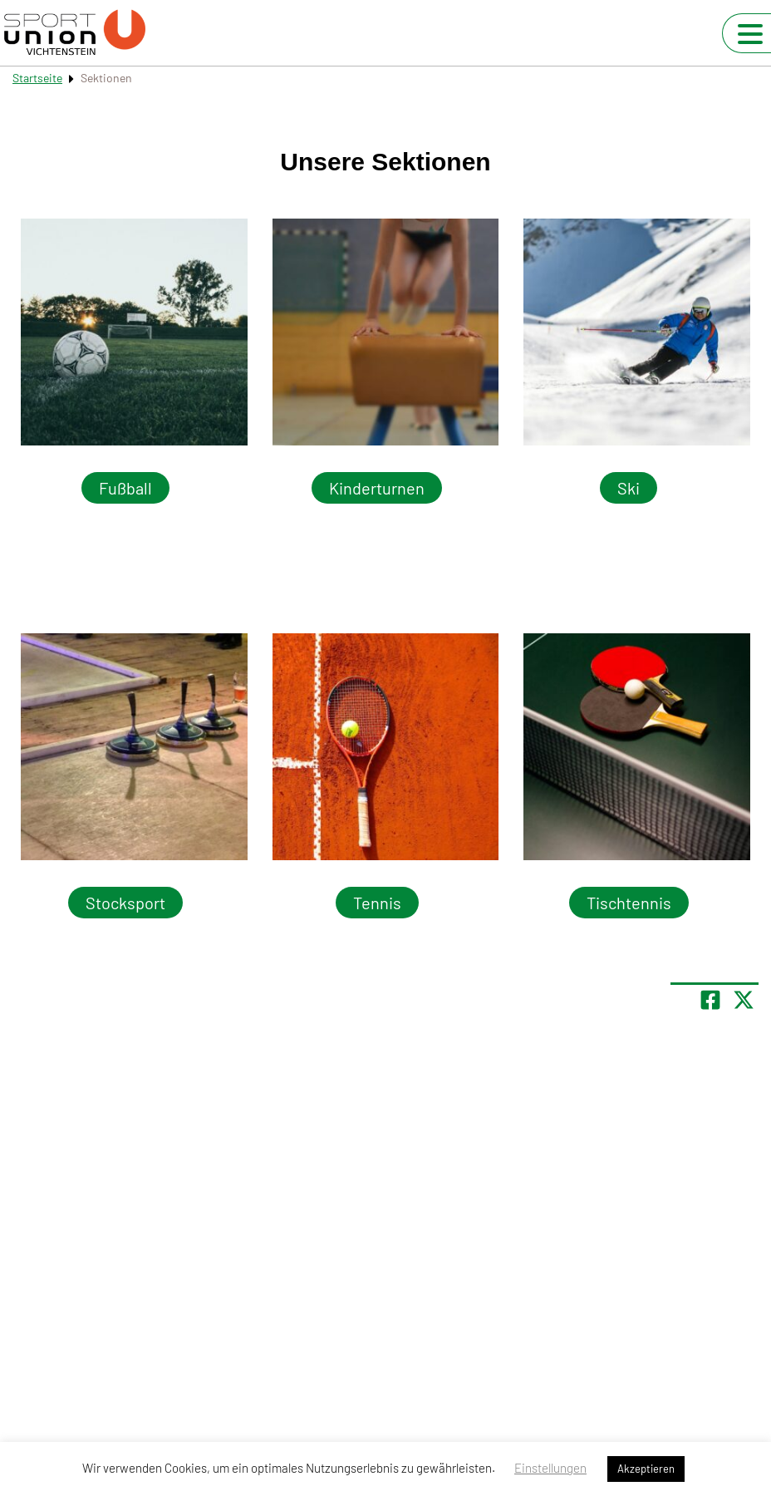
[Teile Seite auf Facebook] (710, 1000)
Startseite (37, 78)
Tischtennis (629, 903)
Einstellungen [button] (550, 1467)
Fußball (125, 488)
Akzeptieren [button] (646, 1468)
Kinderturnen (377, 488)
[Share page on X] (744, 1000)
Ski (628, 488)
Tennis (377, 903)
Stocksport (125, 903)
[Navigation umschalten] (750, 34)
